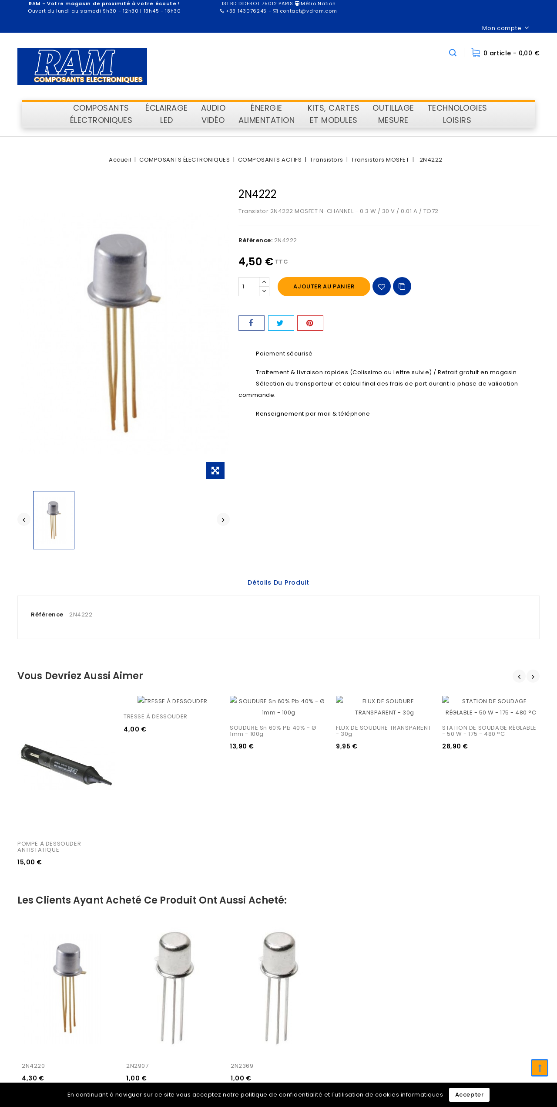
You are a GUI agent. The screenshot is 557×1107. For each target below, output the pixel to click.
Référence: (255, 240)
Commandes (281, 964)
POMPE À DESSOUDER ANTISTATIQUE (50, 719)
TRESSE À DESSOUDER (156, 716)
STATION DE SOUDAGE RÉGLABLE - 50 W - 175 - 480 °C (490, 719)
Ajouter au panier (323, 286)
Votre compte (288, 929)
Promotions (374, 950)
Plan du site (470, 1020)
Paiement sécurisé (481, 992)
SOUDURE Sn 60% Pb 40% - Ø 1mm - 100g (274, 719)
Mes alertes (279, 1006)
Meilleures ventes (383, 978)
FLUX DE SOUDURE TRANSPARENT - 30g (384, 719)
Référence (47, 614)
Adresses (276, 992)
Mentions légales (478, 964)
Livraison (466, 950)
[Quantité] (248, 286)
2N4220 (33, 813)
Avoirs (271, 978)
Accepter (469, 1094)
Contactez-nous (477, 1006)
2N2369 (242, 813)
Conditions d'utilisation (487, 978)
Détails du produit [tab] (278, 582)
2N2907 (137, 813)
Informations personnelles (301, 950)
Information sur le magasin (195, 929)
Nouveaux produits (385, 964)
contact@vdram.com (188, 1028)
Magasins (467, 1034)
